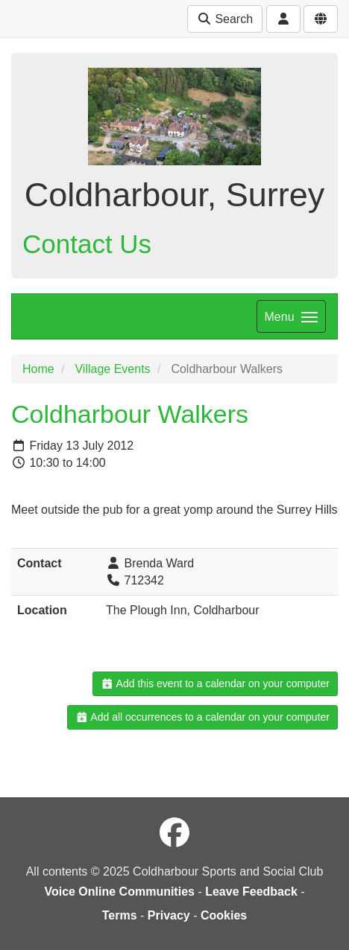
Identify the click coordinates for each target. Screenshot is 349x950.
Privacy (169, 915)
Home (38, 369)
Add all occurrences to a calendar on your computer (202, 717)
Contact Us (86, 243)
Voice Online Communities (119, 891)
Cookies (224, 915)
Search (225, 19)
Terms (119, 915)
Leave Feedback (251, 891)
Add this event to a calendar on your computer (215, 683)
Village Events (112, 369)
